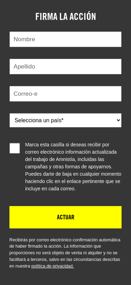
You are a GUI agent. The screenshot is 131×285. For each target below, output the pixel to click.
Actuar (65, 217)
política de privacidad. (52, 266)
